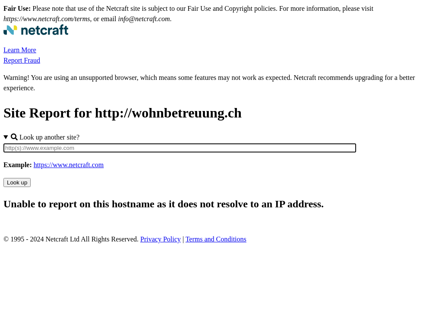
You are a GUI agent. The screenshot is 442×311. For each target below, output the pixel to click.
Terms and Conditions (216, 239)
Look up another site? (45, 137)
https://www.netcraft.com (69, 164)
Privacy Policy (160, 239)
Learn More (19, 50)
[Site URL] (179, 147)
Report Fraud (21, 60)
